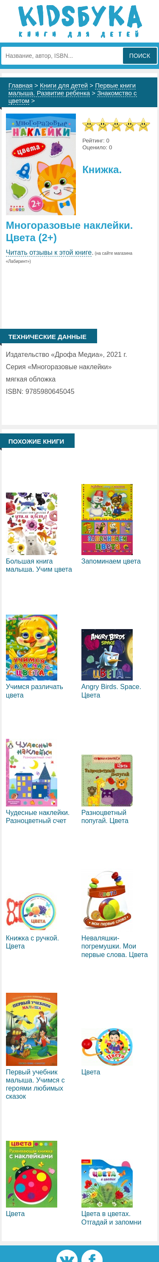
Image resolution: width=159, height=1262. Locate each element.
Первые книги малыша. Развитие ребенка (72, 89)
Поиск (139, 55)
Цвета (90, 1072)
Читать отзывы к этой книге (49, 252)
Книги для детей (64, 85)
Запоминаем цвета (111, 561)
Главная (20, 85)
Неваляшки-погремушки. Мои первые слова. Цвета (114, 946)
